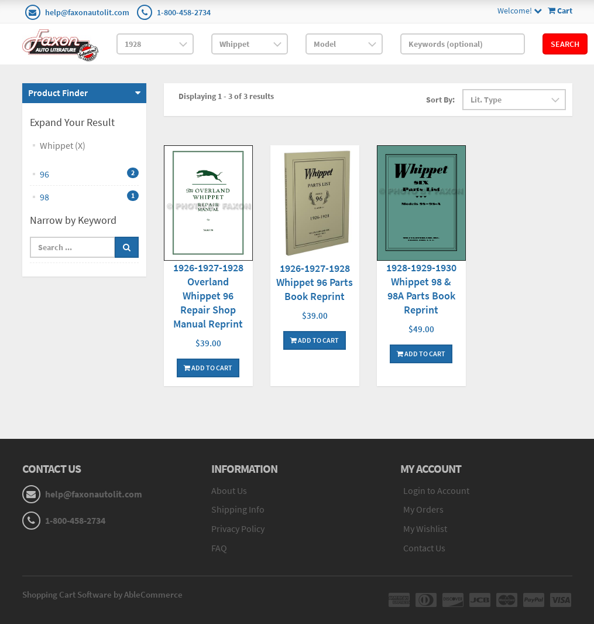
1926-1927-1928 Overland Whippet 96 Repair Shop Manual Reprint (208, 295)
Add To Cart (208, 367)
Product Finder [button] (58, 92)
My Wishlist (425, 528)
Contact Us (424, 548)
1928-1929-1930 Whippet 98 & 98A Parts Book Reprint (421, 288)
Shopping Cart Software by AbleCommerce (102, 594)
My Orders (423, 509)
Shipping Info (238, 509)
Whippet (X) (62, 145)
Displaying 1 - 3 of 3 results (226, 96)
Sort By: (440, 99)
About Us (229, 490)
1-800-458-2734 (184, 12)
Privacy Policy (238, 528)
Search (565, 44)
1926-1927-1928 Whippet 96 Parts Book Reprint (314, 282)
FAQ (219, 548)
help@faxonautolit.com (87, 12)
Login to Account (436, 490)
